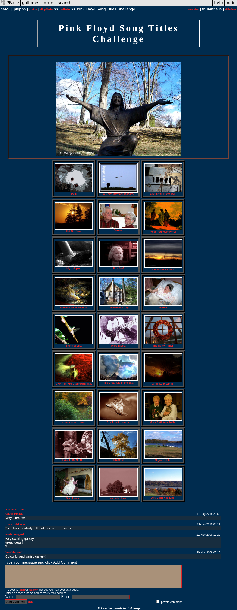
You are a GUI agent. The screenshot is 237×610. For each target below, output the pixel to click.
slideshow (230, 9)
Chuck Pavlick (14, 513)
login (22, 589)
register (33, 589)
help (30, 601)
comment (11, 509)
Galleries (65, 9)
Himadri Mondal (15, 524)
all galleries (46, 9)
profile (33, 9)
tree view (193, 9)
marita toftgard (14, 534)
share (23, 509)
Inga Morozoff (13, 552)
